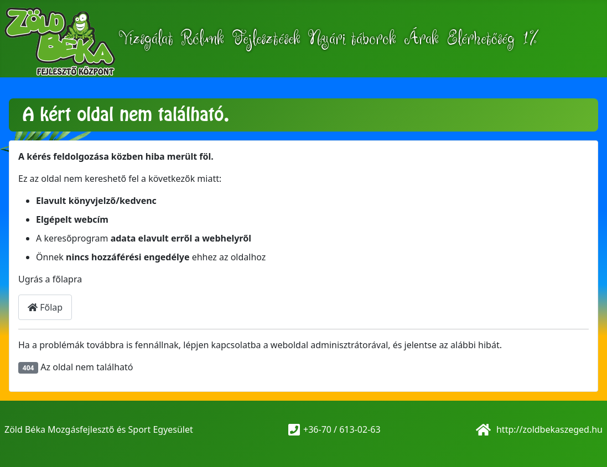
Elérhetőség (481, 39)
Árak (421, 39)
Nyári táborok (352, 39)
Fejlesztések (266, 39)
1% (530, 39)
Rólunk (202, 39)
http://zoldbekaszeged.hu (548, 429)
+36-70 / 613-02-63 (342, 429)
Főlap (45, 307)
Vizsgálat (146, 39)
